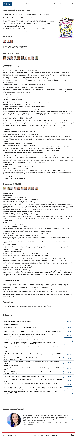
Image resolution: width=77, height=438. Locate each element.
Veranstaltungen (54, 3)
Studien (62, 3)
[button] (5, 419)
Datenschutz (38, 289)
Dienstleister (6, 286)
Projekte (68, 3)
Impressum (33, 435)
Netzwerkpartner (36, 3)
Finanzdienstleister (61, 284)
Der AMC (26, 3)
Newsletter (54, 435)
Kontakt (48, 435)
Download (68, 321)
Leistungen (45, 3)
